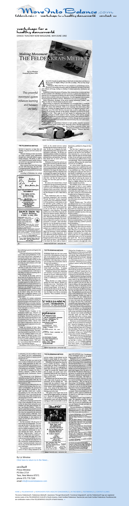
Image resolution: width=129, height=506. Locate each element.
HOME (17, 492)
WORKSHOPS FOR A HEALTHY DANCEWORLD (52, 492)
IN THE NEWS (76, 492)
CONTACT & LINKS (102, 492)
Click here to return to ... (33, 460)
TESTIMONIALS (88, 492)
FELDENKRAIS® (27, 492)
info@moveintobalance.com (34, 481)
